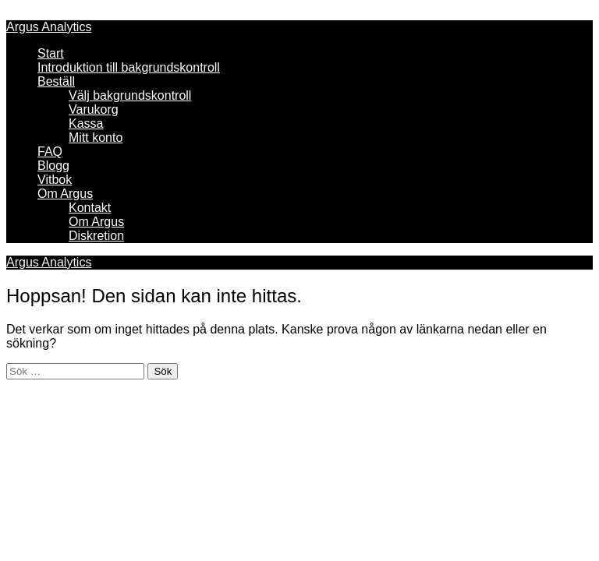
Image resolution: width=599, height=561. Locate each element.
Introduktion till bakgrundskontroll (128, 67)
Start (50, 53)
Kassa (86, 123)
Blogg (53, 165)
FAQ (49, 151)
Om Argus (65, 193)
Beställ (56, 81)
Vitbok (54, 179)
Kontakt (90, 207)
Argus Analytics (48, 27)
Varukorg (94, 109)
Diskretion (96, 235)
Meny (21, 12)
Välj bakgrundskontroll (130, 95)
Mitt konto (95, 137)
